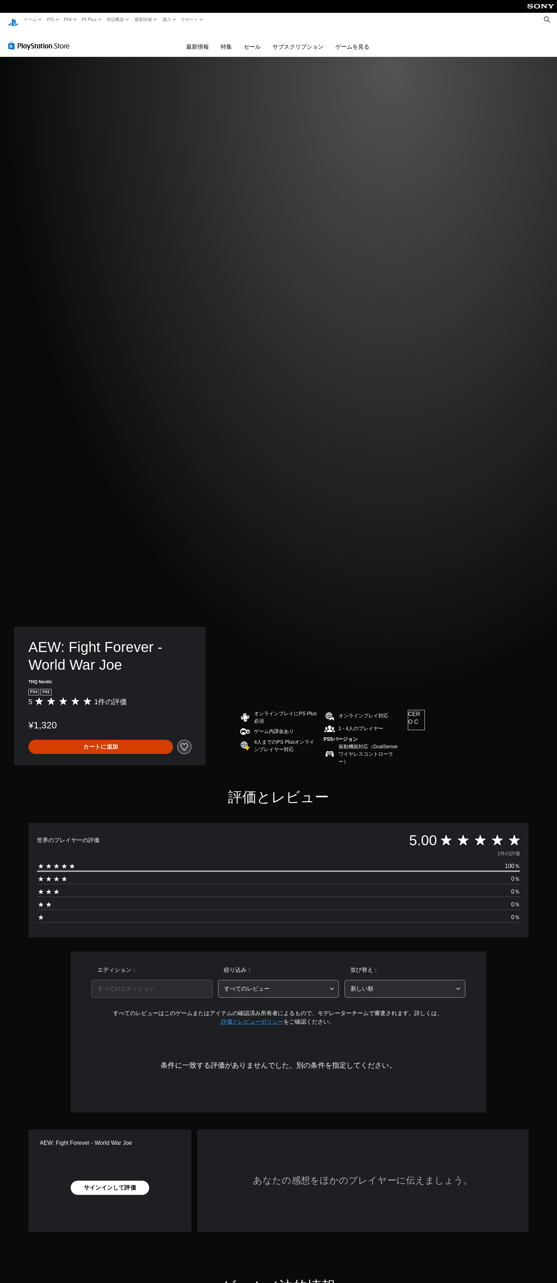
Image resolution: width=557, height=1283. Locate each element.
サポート (189, 19)
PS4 (68, 19)
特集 (226, 39)
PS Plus (88, 19)
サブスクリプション (298, 39)
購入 (166, 19)
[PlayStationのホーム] (13, 20)
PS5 (50, 19)
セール (252, 39)
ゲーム (30, 19)
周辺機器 (115, 19)
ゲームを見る (352, 39)
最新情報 (143, 19)
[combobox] (152, 982)
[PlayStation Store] (41, 38)
